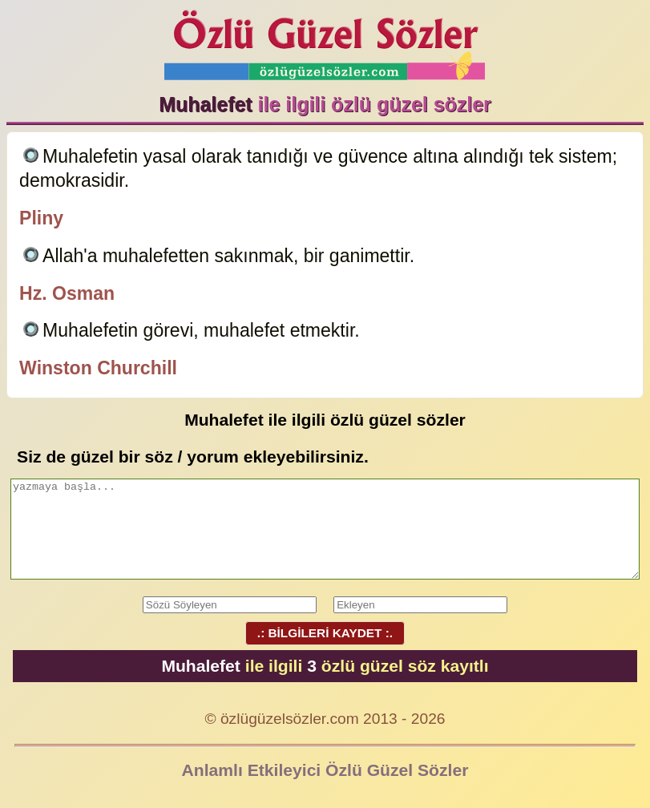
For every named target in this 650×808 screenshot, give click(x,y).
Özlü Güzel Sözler (324, 40)
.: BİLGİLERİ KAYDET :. (324, 633)
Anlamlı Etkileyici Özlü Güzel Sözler (325, 770)
